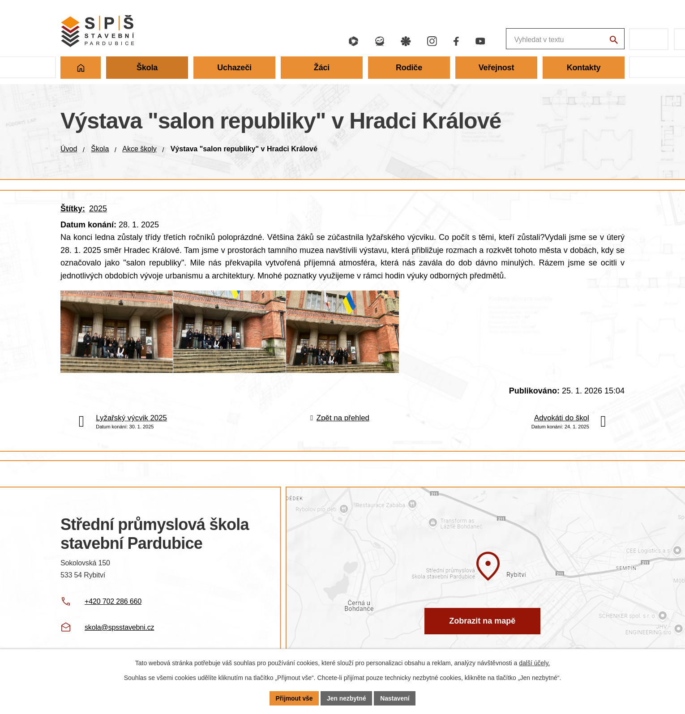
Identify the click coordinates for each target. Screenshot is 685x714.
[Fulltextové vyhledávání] (517, 39)
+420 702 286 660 (113, 608)
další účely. (534, 663)
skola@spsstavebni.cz (119, 634)
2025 (98, 208)
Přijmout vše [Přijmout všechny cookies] (294, 697)
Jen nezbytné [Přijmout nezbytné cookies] (347, 697)
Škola (100, 149)
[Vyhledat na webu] (613, 40)
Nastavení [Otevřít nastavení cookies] (395, 697)
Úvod (68, 149)
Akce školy (139, 149)
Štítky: (72, 208)
